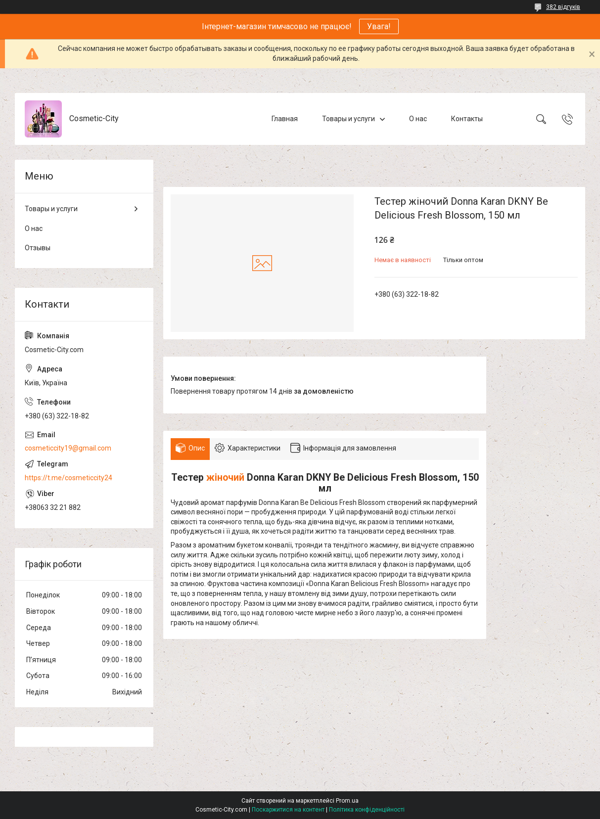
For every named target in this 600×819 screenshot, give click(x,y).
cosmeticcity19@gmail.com (68, 448)
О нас (418, 119)
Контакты (467, 119)
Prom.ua (347, 800)
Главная (285, 119)
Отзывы (37, 248)
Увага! (379, 26)
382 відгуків (563, 6)
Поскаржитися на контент (288, 809)
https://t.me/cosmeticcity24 (68, 478)
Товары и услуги (348, 119)
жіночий (225, 477)
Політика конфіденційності (367, 809)
